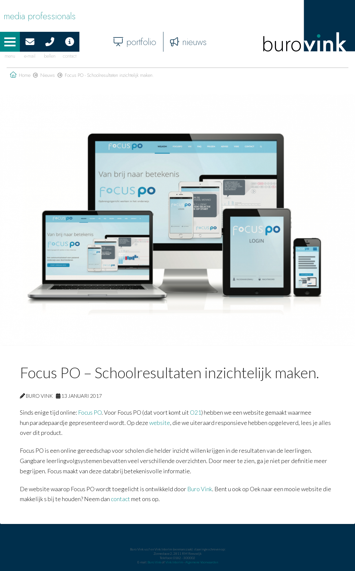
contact (120, 498)
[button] (10, 42)
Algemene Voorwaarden (201, 562)
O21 (195, 412)
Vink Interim (174, 562)
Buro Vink (199, 489)
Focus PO (90, 412)
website (159, 422)
